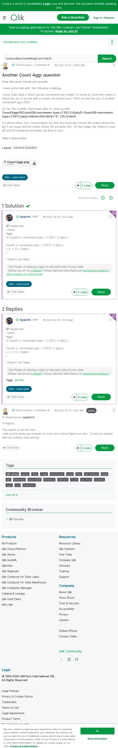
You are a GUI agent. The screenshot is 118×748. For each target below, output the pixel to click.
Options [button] (112, 41)
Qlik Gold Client (11, 599)
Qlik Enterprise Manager (17, 588)
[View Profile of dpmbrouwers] (24, 65)
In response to (18, 417)
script (44, 474)
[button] (114, 65)
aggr (9, 485)
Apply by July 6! (66, 31)
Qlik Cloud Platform (14, 549)
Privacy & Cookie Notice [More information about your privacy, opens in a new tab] (24, 746)
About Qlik (65, 592)
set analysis (91, 474)
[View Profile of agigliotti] (25, 216)
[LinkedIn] (69, 659)
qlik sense (12, 474)
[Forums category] (7, 519)
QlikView (7, 565)
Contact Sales (68, 636)
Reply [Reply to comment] (101, 292)
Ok (97, 731)
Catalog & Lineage (13, 593)
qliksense (19, 479)
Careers (64, 620)
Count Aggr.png (18, 162)
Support (64, 577)
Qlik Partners (67, 549)
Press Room (66, 597)
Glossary (64, 565)
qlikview (63, 479)
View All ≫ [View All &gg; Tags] (12, 494)
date (34, 474)
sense (25, 474)
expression (57, 474)
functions (49, 479)
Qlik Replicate (10, 571)
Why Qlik (7, 604)
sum (17, 485)
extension (29, 485)
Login (47, 3)
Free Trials (65, 554)
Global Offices (68, 631)
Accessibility (66, 609)
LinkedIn (36, 270)
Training (64, 571)
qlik (8, 479)
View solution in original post (24, 274)
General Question (25, 147)
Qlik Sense (8, 554)
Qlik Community (70, 651)
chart (70, 474)
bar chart (86, 479)
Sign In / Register (104, 17)
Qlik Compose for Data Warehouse (24, 582)
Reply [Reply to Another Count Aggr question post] (105, 185)
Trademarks (9, 702)
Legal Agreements (13, 713)
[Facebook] (76, 659)
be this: (19, 380)
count (74, 479)
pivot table (34, 479)
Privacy (63, 614)
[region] (59, 736)
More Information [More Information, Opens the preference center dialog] (97, 738)
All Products (9, 543)
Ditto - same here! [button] (15, 177)
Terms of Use (10, 707)
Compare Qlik (67, 560)
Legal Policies (10, 691)
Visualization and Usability (20, 42)
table (104, 474)
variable (99, 479)
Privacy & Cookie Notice (17, 696)
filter (78, 474)
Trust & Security (69, 603)
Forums (18, 519)
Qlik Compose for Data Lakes (20, 577)
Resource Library (69, 543)
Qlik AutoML (9, 560)
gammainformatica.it (95, 270)
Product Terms (11, 718)
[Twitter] (61, 659)
